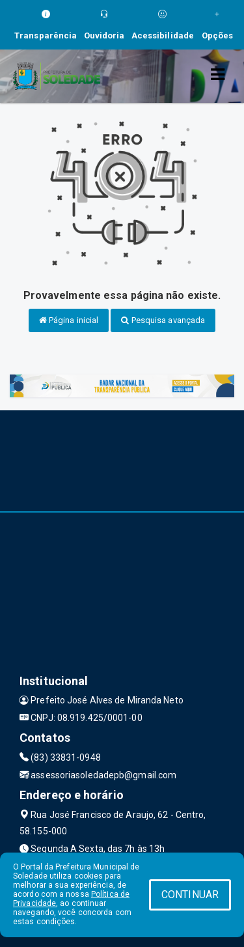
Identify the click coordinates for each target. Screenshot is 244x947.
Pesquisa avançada (163, 320)
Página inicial (69, 320)
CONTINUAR (190, 894)
